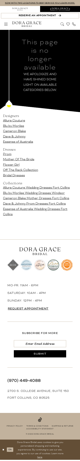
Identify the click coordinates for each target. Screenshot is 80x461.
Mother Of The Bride (18, 159)
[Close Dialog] (3, 451)
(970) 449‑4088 (24, 381)
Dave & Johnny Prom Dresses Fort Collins (34, 204)
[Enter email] (40, 344)
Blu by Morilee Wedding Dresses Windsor (34, 193)
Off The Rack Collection (20, 170)
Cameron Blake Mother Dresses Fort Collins (36, 198)
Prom (7, 154)
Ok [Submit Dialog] (10, 450)
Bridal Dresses (14, 175)
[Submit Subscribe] (40, 354)
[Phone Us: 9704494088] (74, 24)
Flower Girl (11, 164)
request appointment (29, 309)
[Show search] (62, 24)
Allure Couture (14, 120)
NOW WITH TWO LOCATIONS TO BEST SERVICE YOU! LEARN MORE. (40, 3)
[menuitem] (20, 9)
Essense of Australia (18, 142)
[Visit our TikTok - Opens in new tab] (40, 420)
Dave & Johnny (14, 136)
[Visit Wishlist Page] (68, 24)
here (39, 458)
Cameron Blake (14, 131)
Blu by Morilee (13, 126)
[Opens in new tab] (60, 9)
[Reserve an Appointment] (40, 16)
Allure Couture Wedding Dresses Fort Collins (36, 188)
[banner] (27, 24)
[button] (6, 24)
